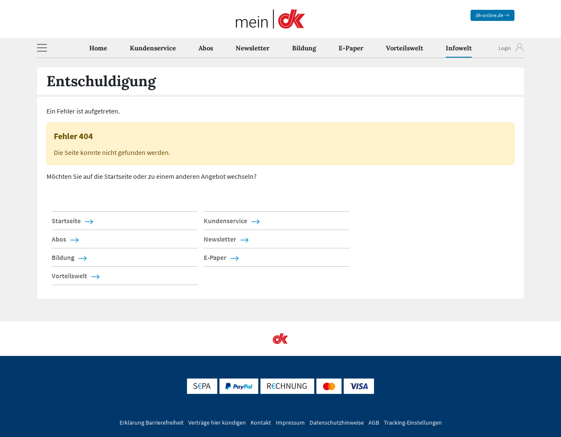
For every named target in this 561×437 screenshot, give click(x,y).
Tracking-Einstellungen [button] (413, 422)
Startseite (66, 220)
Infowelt (459, 48)
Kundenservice (153, 48)
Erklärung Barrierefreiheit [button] (152, 422)
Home (98, 48)
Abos (206, 48)
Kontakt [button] (261, 422)
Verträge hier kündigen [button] (217, 422)
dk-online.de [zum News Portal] (492, 15)
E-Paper (351, 48)
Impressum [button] (290, 422)
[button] (42, 48)
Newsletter (252, 48)
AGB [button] (373, 422)
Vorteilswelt (404, 48)
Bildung (304, 48)
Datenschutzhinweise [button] (337, 422)
